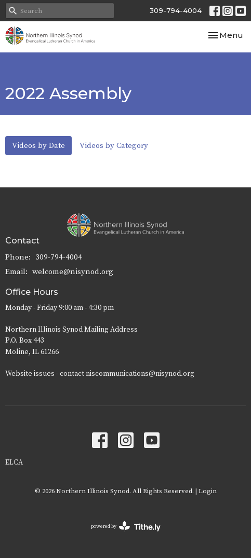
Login (208, 491)
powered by (126, 527)
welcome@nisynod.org (72, 272)
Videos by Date (38, 146)
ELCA (14, 462)
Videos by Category (114, 146)
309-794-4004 (176, 10)
